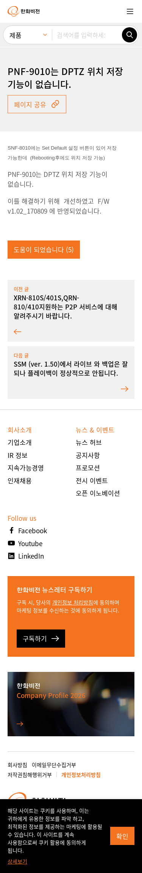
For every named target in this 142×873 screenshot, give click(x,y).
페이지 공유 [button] (37, 104)
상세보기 (17, 861)
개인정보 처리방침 (72, 602)
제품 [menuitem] (15, 35)
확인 (122, 836)
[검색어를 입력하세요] (87, 35)
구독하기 (41, 638)
